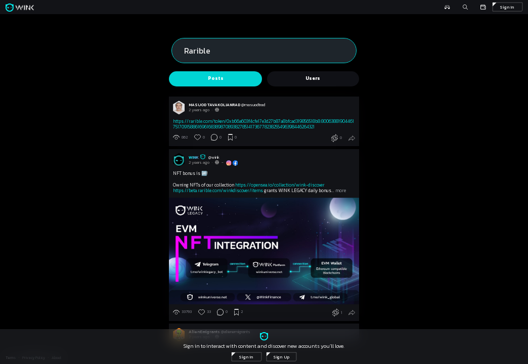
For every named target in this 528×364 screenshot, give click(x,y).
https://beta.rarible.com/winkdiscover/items (218, 190)
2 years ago (199, 110)
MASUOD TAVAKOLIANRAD (215, 105)
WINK (198, 157)
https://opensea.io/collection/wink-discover (280, 185)
